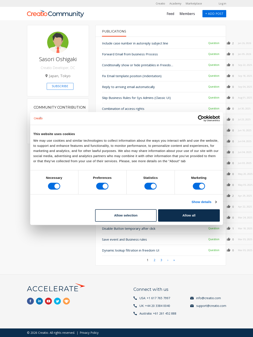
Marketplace (194, 3)
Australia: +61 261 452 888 (157, 313)
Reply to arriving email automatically (128, 87)
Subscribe (60, 86)
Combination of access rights (123, 108)
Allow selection (126, 215)
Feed (170, 13)
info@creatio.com (208, 298)
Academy (175, 3)
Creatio (160, 3)
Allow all (189, 215)
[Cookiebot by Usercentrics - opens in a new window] (201, 118)
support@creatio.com (211, 306)
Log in (222, 3)
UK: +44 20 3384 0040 (154, 306)
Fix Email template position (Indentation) (132, 76)
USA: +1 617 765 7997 (154, 298)
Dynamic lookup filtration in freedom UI (130, 250)
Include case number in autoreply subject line (133, 43)
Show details (201, 202)
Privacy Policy (89, 333)
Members (187, 13)
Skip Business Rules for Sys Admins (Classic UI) (133, 98)
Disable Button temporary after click (128, 228)
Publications (114, 31)
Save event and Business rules (124, 239)
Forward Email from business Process (130, 54)
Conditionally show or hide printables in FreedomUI (133, 65)
